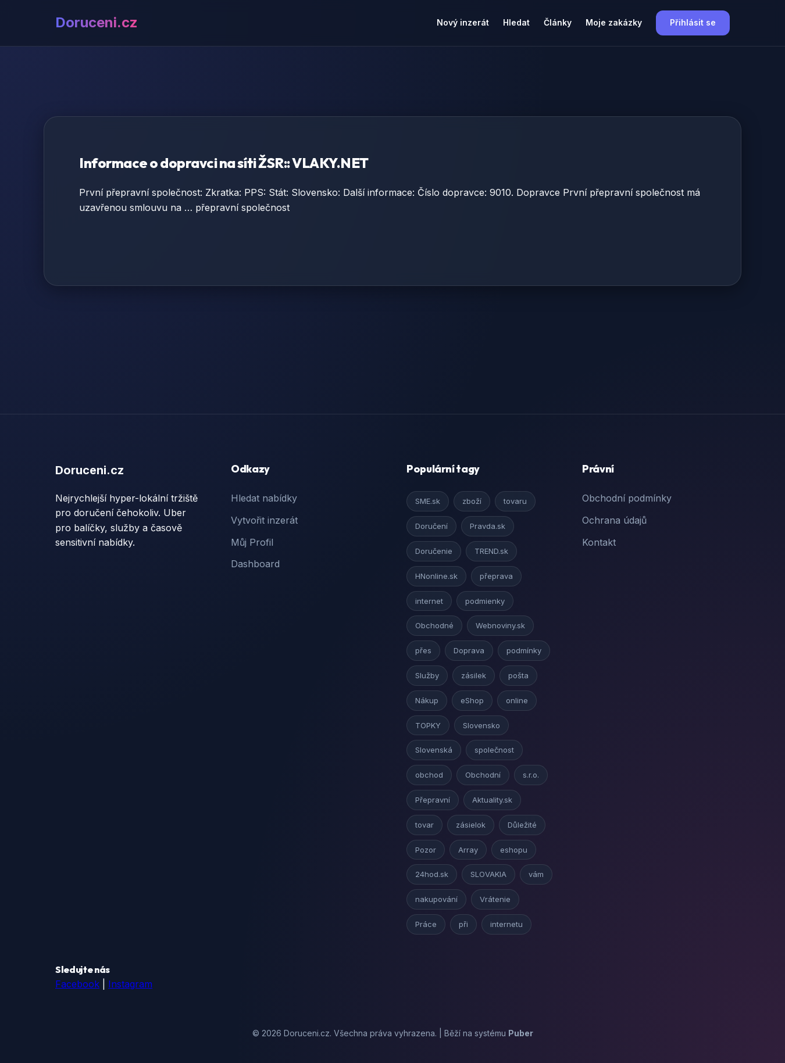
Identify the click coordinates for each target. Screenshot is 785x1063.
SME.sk (427, 501)
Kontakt (599, 542)
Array (468, 849)
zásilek (473, 675)
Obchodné (434, 625)
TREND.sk (491, 551)
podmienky (485, 601)
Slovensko (481, 725)
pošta (518, 675)
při (463, 924)
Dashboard (255, 564)
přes (423, 650)
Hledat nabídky (264, 498)
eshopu (513, 849)
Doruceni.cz (96, 22)
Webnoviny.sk (500, 625)
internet (429, 601)
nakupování (436, 899)
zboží (471, 501)
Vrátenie (495, 899)
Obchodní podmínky (627, 498)
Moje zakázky (614, 22)
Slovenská (433, 749)
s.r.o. (531, 774)
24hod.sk (431, 874)
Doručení (431, 526)
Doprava (469, 650)
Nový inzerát (463, 22)
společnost (494, 749)
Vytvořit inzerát (264, 520)
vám (536, 874)
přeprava (496, 576)
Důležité (522, 824)
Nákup (426, 700)
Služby (427, 675)
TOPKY (428, 725)
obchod (429, 774)
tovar (424, 824)
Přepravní (432, 799)
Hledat (516, 22)
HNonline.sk (436, 576)
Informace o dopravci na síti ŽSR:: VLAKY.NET (224, 162)
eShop (472, 700)
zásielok (471, 824)
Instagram (130, 984)
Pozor (425, 849)
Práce (426, 924)
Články (558, 22)
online (517, 700)
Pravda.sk (487, 526)
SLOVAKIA (488, 874)
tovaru (515, 501)
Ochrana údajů (614, 520)
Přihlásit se (693, 22)
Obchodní (483, 774)
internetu (506, 924)
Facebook (77, 984)
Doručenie (433, 551)
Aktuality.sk (492, 799)
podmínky (523, 650)
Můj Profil (252, 542)
